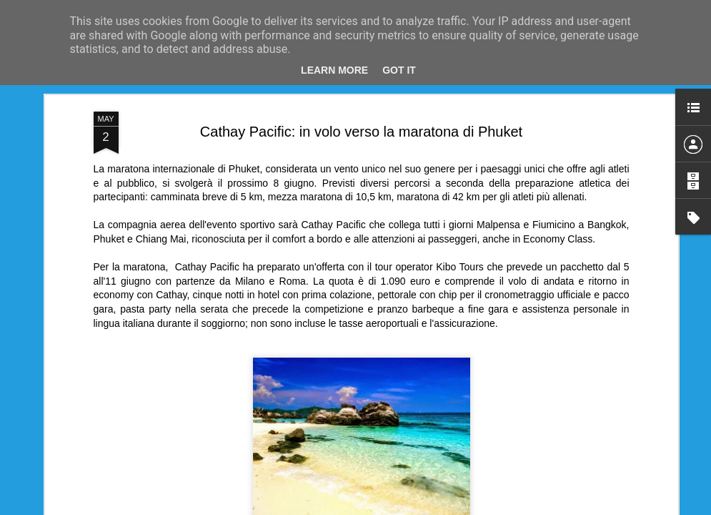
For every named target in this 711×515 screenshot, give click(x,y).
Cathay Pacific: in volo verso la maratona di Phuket (361, 131)
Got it (399, 70)
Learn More (334, 70)
